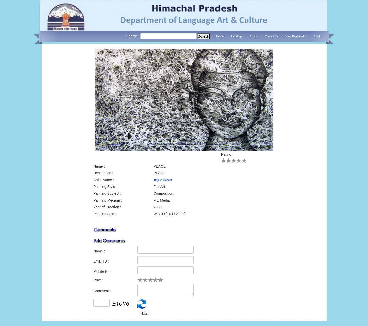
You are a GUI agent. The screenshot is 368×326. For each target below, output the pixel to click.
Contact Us (272, 36)
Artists (253, 36)
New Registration (296, 36)
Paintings (236, 36)
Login (317, 36)
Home (220, 36)
